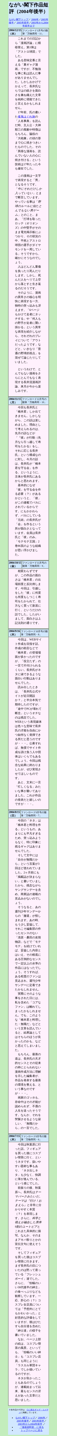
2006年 (35, 19)
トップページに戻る (32, 1430)
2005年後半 (23, 1421)
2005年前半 (23, 22)
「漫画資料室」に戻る (31, 1427)
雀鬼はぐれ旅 (26, 116)
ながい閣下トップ (18, 19)
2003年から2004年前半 (30, 1424)
